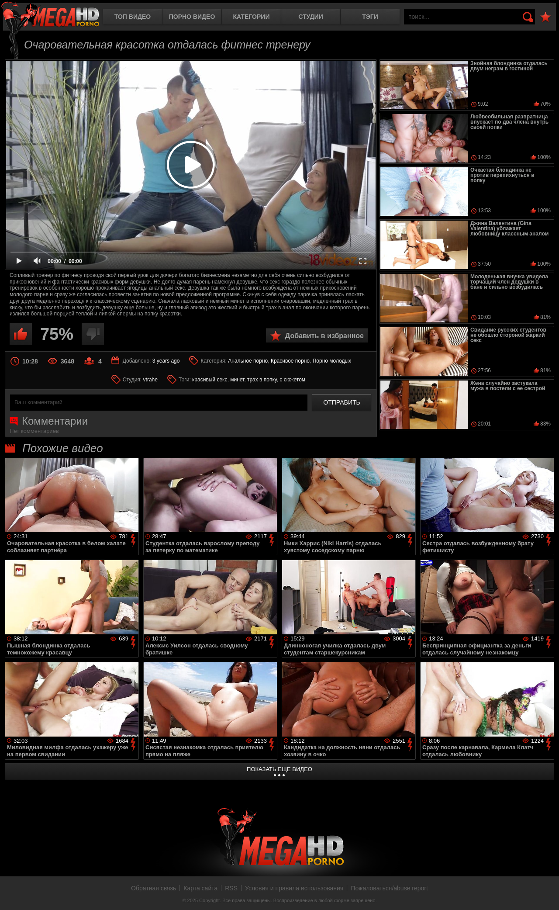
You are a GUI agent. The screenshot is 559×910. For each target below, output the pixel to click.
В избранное (545, 17)
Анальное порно (248, 361)
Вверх (546, 893)
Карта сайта (200, 888)
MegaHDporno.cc (50, 15)
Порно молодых (332, 361)
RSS (231, 888)
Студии (310, 16)
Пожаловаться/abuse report (389, 888)
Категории (251, 16)
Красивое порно (290, 361)
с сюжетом (292, 380)
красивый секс (209, 380)
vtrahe (150, 380)
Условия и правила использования (294, 888)
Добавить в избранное (324, 335)
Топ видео (132, 16)
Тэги (370, 16)
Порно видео (192, 16)
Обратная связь (153, 888)
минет (237, 380)
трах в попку (262, 380)
